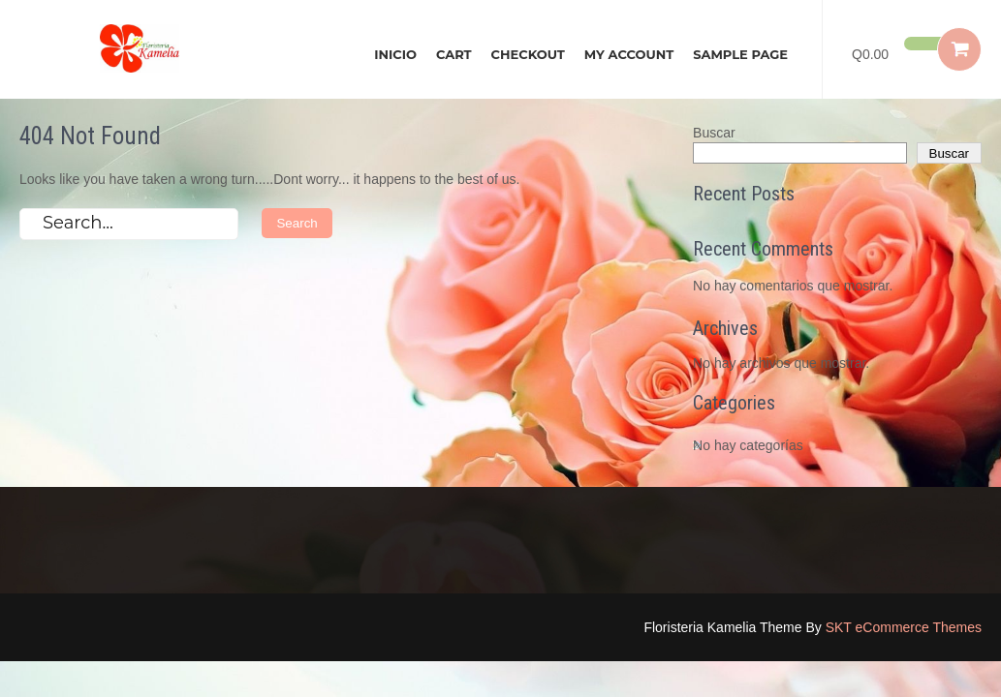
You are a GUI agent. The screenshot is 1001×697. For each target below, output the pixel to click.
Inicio (395, 54)
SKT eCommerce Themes (904, 627)
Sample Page (740, 54)
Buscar (714, 132)
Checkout (528, 54)
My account (628, 54)
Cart (454, 54)
